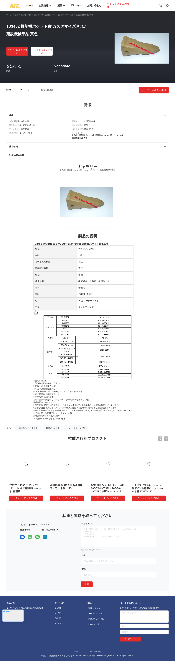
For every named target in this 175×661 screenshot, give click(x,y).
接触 (87, 584)
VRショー (76, 5)
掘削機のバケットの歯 (28, 428)
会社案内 (58, 613)
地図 (76, 651)
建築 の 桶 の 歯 (52, 428)
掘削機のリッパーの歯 (96, 619)
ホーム (9, 15)
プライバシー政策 (94, 651)
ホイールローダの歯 (76, 428)
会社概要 (58, 608)
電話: (84, 569)
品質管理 (58, 618)
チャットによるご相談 (17, 51)
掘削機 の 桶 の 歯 (28, 15)
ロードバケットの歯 (95, 614)
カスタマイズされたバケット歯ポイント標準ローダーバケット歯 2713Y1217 (148, 488)
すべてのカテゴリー (95, 624)
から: (84, 555)
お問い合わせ (60, 623)
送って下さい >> (130, 639)
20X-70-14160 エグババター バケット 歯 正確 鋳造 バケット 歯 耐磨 (25, 488)
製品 (16, 15)
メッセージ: (87, 524)
